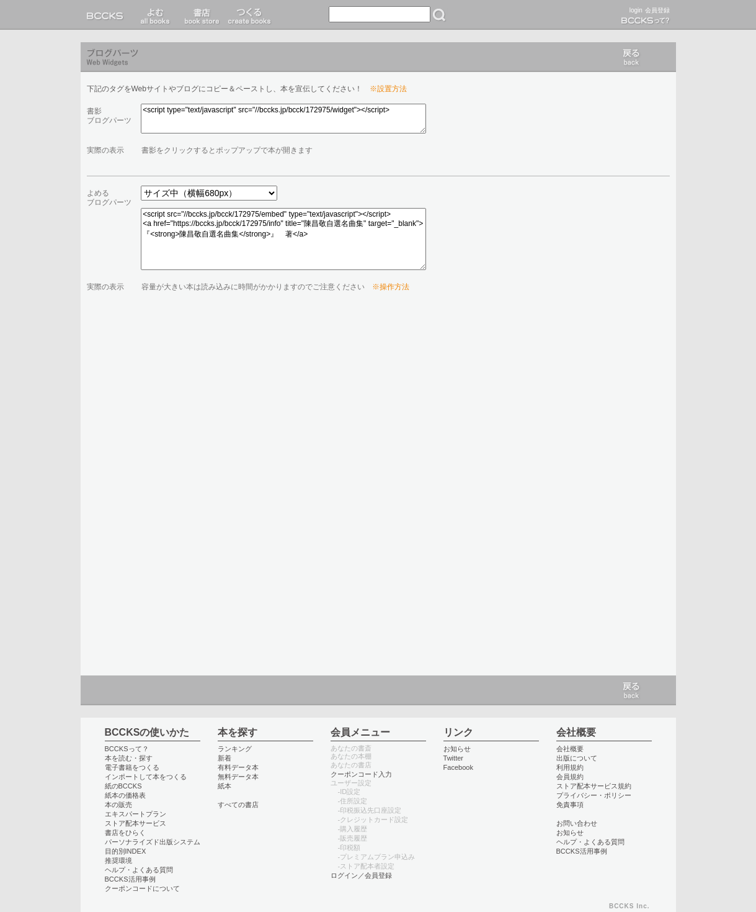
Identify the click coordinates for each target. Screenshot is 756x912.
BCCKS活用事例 (130, 879)
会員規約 (570, 776)
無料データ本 (238, 776)
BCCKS (107, 15)
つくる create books (249, 15)
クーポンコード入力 (361, 774)
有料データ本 (238, 767)
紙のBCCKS (123, 786)
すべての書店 (238, 804)
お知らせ (457, 748)
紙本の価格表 (125, 795)
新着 (224, 758)
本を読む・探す (129, 758)
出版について (576, 758)
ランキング (235, 748)
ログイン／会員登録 (361, 875)
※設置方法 (388, 88)
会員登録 (657, 10)
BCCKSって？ (127, 748)
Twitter (453, 758)
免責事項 (570, 804)
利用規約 (570, 767)
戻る (631, 57)
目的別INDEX (125, 851)
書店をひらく (125, 832)
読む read (155, 15)
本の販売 (118, 804)
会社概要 (570, 748)
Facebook (458, 767)
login (636, 10)
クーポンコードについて (142, 888)
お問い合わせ (576, 823)
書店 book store (200, 15)
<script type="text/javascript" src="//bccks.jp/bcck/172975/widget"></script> (283, 118)
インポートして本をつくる (146, 776)
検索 (439, 15)
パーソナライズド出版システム (152, 842)
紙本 (224, 786)
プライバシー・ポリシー (593, 795)
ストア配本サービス (135, 823)
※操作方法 (390, 286)
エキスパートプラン (135, 814)
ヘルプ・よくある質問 (139, 870)
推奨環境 (118, 860)
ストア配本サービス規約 (593, 786)
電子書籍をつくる (132, 767)
